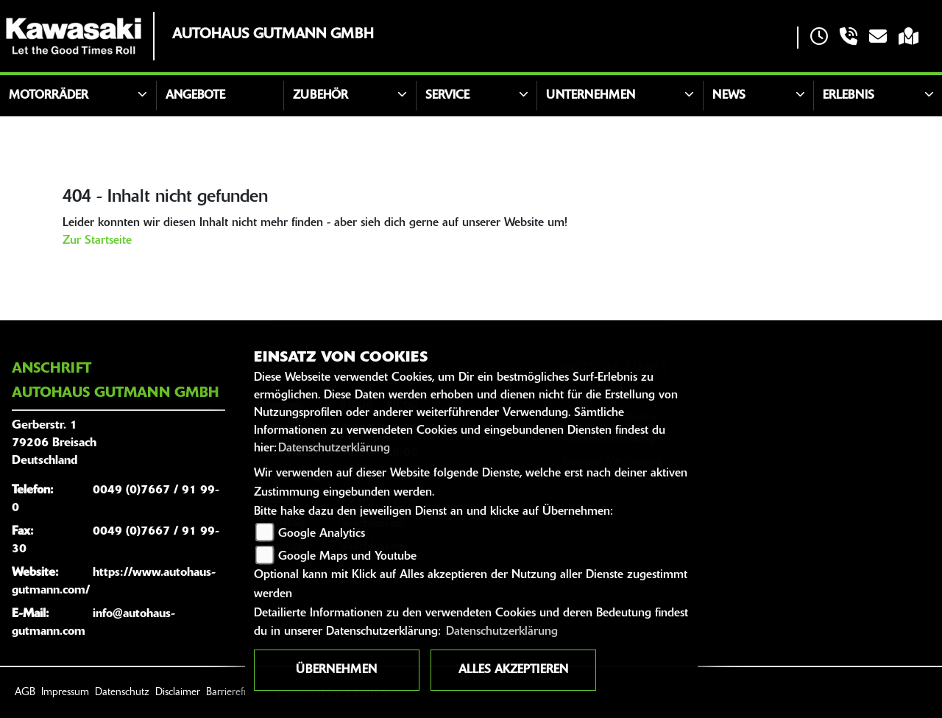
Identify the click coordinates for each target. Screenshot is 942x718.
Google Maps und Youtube (347, 557)
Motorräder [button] (48, 96)
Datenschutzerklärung (334, 448)
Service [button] (447, 96)
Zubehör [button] (320, 96)
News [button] (729, 96)
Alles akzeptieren (513, 670)
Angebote (195, 96)
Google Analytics (321, 534)
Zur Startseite (97, 241)
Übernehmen (336, 670)
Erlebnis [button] (848, 96)
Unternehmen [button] (590, 96)
